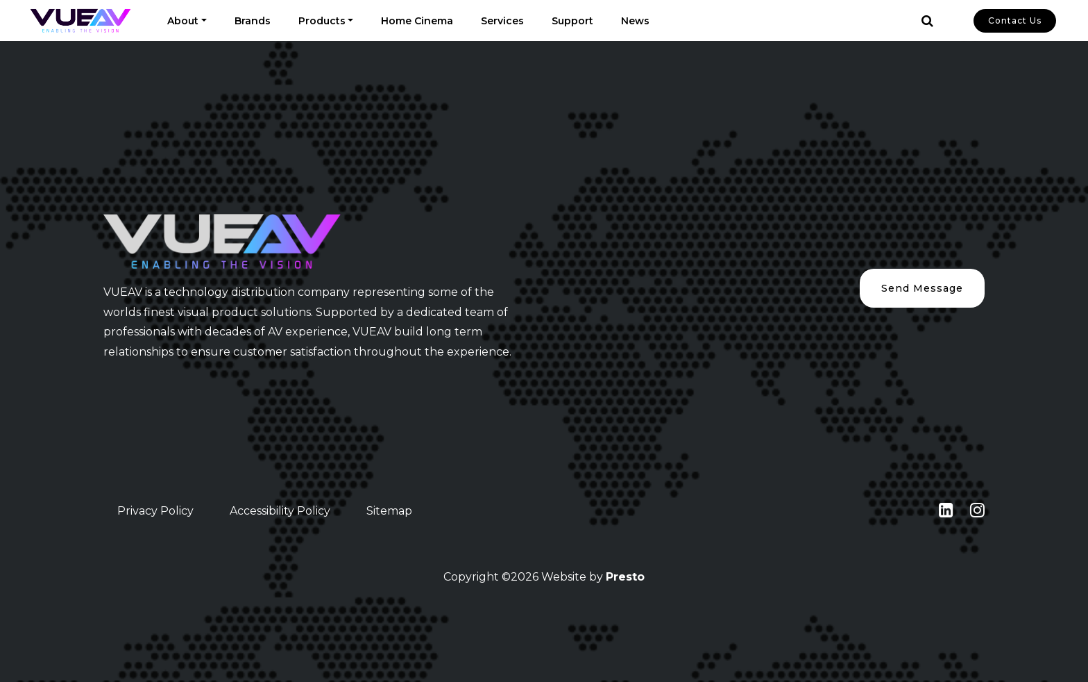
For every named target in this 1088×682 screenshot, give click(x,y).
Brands (253, 21)
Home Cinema (417, 21)
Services (502, 21)
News (635, 21)
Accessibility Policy (280, 510)
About (182, 21)
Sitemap (389, 510)
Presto (625, 576)
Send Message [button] (922, 288)
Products (322, 21)
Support (572, 21)
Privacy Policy (155, 510)
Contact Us (1015, 20)
